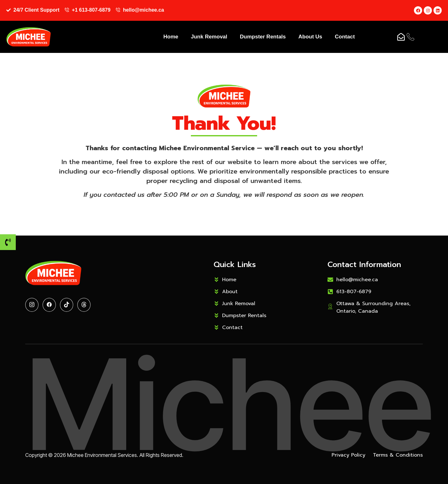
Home (170, 37)
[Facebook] (49, 305)
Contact (345, 37)
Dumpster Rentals (263, 37)
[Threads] (84, 305)
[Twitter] (31, 305)
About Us (310, 37)
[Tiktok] (66, 305)
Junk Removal (209, 37)
